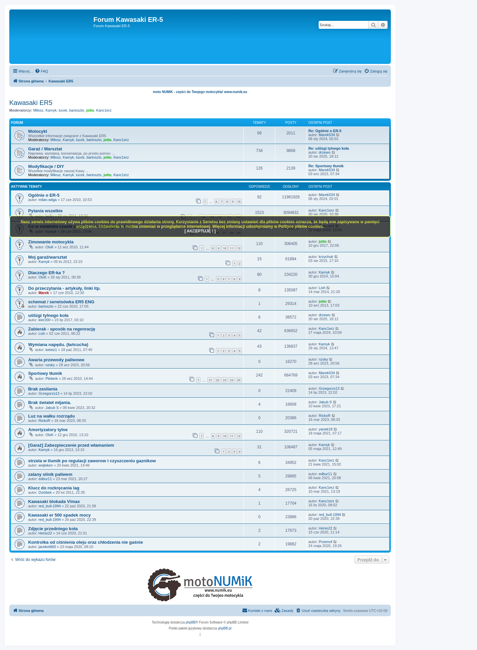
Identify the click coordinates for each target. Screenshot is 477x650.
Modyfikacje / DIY (46, 166)
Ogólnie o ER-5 (44, 195)
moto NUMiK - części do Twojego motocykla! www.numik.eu (200, 92)
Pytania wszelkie (45, 210)
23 (224, 380)
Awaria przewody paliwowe (56, 359)
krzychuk (326, 257)
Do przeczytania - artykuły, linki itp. (64, 288)
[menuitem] (41, 71)
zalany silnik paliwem (50, 474)
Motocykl (37, 131)
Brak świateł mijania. (49, 402)
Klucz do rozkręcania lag (54, 487)
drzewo (324, 152)
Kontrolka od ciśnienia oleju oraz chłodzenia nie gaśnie (85, 542)
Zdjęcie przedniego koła (53, 528)
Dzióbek (45, 492)
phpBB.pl (225, 628)
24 (231, 380)
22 (217, 380)
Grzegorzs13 (48, 393)
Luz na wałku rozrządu (51, 416)
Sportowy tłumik (45, 373)
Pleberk (51, 378)
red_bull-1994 (49, 506)
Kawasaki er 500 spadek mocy (59, 515)
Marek (43, 293)
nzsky (50, 365)
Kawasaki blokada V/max (54, 501)
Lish (322, 288)
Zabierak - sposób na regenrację (61, 328)
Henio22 (45, 533)
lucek (63, 110)
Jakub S (52, 408)
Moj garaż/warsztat (47, 257)
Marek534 (327, 135)
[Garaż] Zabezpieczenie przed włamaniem (71, 445)
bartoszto (76, 110)
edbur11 (45, 479)
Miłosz (38, 110)
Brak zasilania (42, 388)
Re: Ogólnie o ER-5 (325, 131)
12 (238, 248)
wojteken (45, 465)
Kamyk (51, 110)
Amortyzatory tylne (48, 429)
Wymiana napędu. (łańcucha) (58, 344)
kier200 (44, 320)
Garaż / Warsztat (45, 148)
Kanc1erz (103, 110)
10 (238, 201)
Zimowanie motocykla (51, 241)
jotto (90, 110)
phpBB (191, 622)
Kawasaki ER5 (30, 102)
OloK (49, 247)
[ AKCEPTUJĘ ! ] (200, 231)
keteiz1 (51, 350)
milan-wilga (47, 200)
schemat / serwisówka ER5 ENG (61, 301)
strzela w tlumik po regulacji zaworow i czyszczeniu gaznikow (92, 460)
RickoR (44, 421)
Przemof (325, 542)
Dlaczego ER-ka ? (46, 272)
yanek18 (326, 429)
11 (231, 248)
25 (238, 380)
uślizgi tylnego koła (48, 315)
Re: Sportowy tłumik (326, 166)
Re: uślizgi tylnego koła (328, 148)
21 (210, 380)
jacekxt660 (47, 547)
